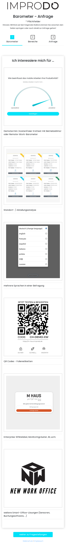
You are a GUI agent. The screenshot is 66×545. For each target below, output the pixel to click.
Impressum (38, 541)
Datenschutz (28, 541)
